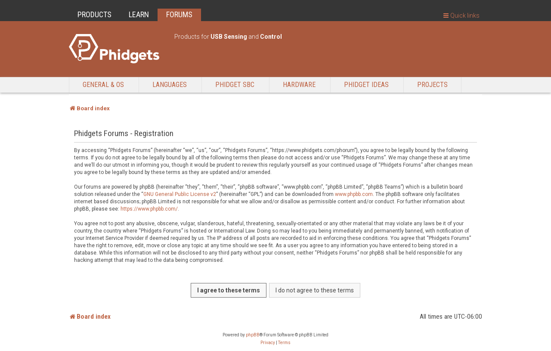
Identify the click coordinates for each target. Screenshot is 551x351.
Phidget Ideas (366, 85)
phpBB (253, 334)
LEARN (139, 14)
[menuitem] (267, 343)
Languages (169, 85)
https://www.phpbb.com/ (149, 209)
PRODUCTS (94, 14)
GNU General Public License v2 (179, 194)
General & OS (103, 85)
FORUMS (179, 14)
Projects (432, 85)
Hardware (299, 85)
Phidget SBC (234, 85)
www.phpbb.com (354, 194)
